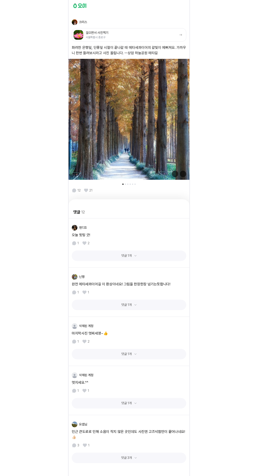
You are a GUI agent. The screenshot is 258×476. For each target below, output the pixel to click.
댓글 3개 (126, 458)
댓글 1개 (126, 256)
